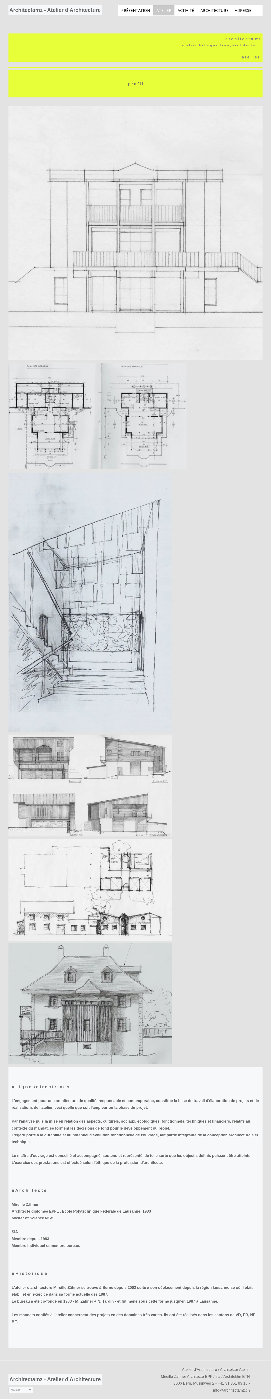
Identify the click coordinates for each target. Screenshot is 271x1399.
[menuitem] (135, 10)
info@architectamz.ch (231, 1390)
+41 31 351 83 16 (232, 1383)
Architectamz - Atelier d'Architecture (55, 10)
